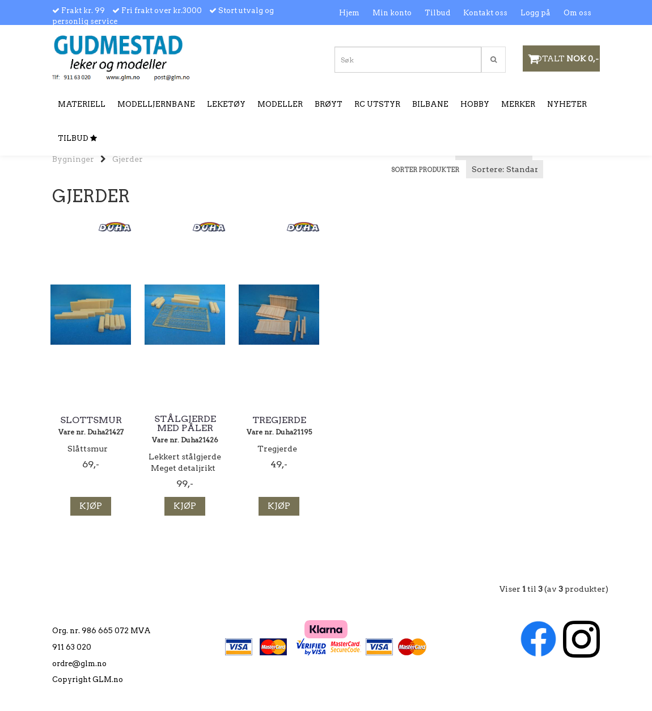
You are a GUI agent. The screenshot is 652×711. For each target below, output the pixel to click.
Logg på (535, 13)
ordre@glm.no (79, 663)
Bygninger (73, 159)
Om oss (577, 13)
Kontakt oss (485, 13)
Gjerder (127, 159)
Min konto (392, 13)
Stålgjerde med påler (185, 424)
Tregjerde (279, 420)
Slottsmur (91, 420)
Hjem (349, 13)
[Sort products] (504, 169)
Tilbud (437, 13)
